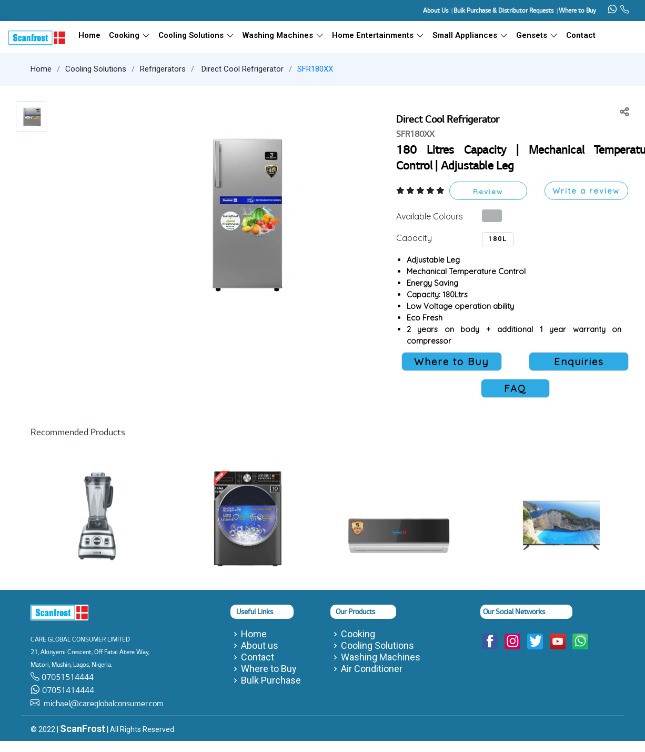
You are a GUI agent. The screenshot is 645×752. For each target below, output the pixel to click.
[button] (243, 213)
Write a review (586, 191)
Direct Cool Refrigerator (241, 69)
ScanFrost (82, 728)
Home (41, 69)
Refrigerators (163, 69)
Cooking (129, 35)
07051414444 (67, 690)
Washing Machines (283, 35)
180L (497, 239)
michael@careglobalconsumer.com (101, 703)
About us (259, 645)
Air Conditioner (371, 669)
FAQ (515, 388)
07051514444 (66, 677)
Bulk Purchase (271, 680)
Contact (581, 35)
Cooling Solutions (196, 35)
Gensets (537, 35)
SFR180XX (315, 69)
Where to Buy (269, 669)
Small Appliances (470, 35)
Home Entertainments (378, 35)
